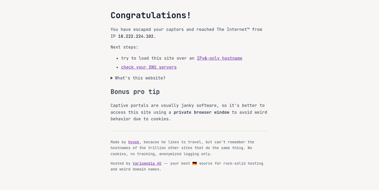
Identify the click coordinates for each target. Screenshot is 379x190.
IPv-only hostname (219, 58)
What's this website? (140, 78)
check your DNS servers (149, 67)
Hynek (133, 142)
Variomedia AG (147, 163)
